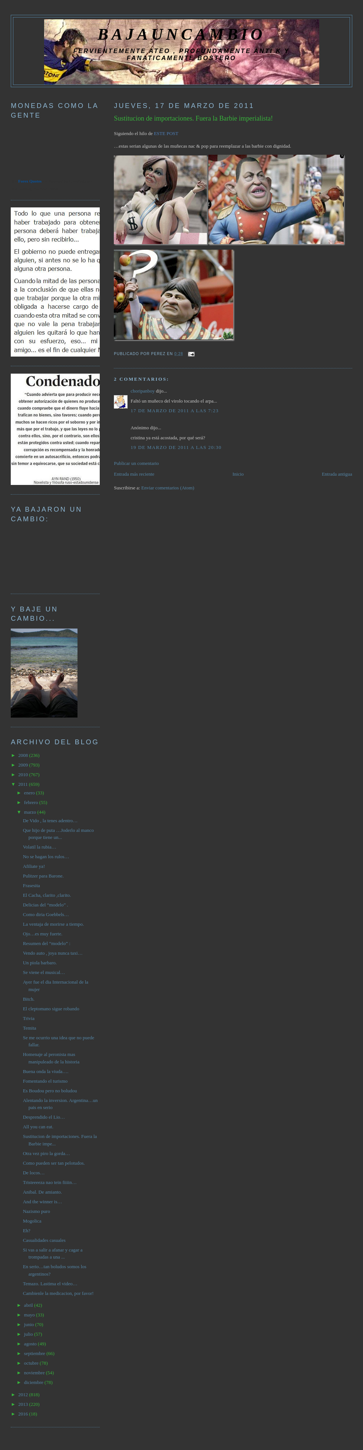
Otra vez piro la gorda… (46, 1153)
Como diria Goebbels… (46, 914)
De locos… (34, 1172)
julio (29, 1334)
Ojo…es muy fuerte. (43, 933)
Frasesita (31, 885)
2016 (23, 1414)
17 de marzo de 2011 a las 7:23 (175, 410)
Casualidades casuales (44, 1240)
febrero (31, 802)
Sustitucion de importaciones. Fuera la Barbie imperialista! (193, 118)
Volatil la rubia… (39, 847)
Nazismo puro (36, 1211)
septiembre (35, 1353)
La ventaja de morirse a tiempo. (53, 924)
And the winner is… (42, 1201)
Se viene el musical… (44, 972)
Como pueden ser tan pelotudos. (54, 1163)
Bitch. (28, 999)
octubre (32, 1363)
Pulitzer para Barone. (43, 876)
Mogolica (32, 1221)
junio (29, 1324)
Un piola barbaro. (40, 962)
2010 (23, 774)
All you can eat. (38, 1126)
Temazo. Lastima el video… (50, 1283)
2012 (23, 1394)
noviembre (35, 1372)
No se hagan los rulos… (46, 856)
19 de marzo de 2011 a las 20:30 (176, 447)
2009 (23, 765)
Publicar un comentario (136, 463)
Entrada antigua (337, 474)
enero (30, 792)
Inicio (238, 474)
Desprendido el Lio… (44, 1117)
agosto (31, 1343)
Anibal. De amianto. (42, 1192)
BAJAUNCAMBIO (181, 34)
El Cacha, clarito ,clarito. (47, 895)
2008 (23, 755)
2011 (23, 784)
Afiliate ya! (34, 866)
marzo (30, 812)
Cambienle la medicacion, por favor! (58, 1293)
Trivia (28, 1018)
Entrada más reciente (134, 474)
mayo (30, 1315)
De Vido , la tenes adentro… (50, 820)
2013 (23, 1404)
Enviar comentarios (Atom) (167, 488)
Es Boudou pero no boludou (50, 1090)
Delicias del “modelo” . (45, 905)
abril (29, 1305)
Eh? (26, 1230)
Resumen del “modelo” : (46, 943)
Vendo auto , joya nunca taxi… (53, 953)
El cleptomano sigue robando (51, 1008)
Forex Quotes (30, 181)
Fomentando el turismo (45, 1081)
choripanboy (143, 391)
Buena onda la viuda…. (46, 1071)
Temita (29, 1028)
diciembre (34, 1382)
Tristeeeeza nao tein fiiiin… (50, 1182)
